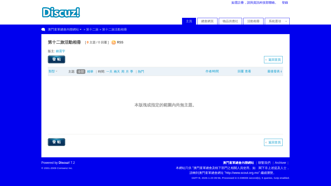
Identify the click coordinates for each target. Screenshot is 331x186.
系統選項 (276, 21)
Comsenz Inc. (65, 168)
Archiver (280, 163)
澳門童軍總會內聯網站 (63, 29)
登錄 (285, 2)
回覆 (241, 71)
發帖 (57, 59)
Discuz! (64, 163)
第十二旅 (92, 29)
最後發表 (273, 71)
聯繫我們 (264, 163)
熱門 (141, 71)
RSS (120, 42)
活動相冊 (253, 21)
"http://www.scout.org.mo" (242, 173)
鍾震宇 (60, 51)
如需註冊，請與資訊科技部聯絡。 (254, 2)
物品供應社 (230, 21)
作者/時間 (212, 71)
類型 (52, 71)
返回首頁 (274, 59)
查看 (248, 71)
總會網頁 (207, 21)
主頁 (189, 21)
